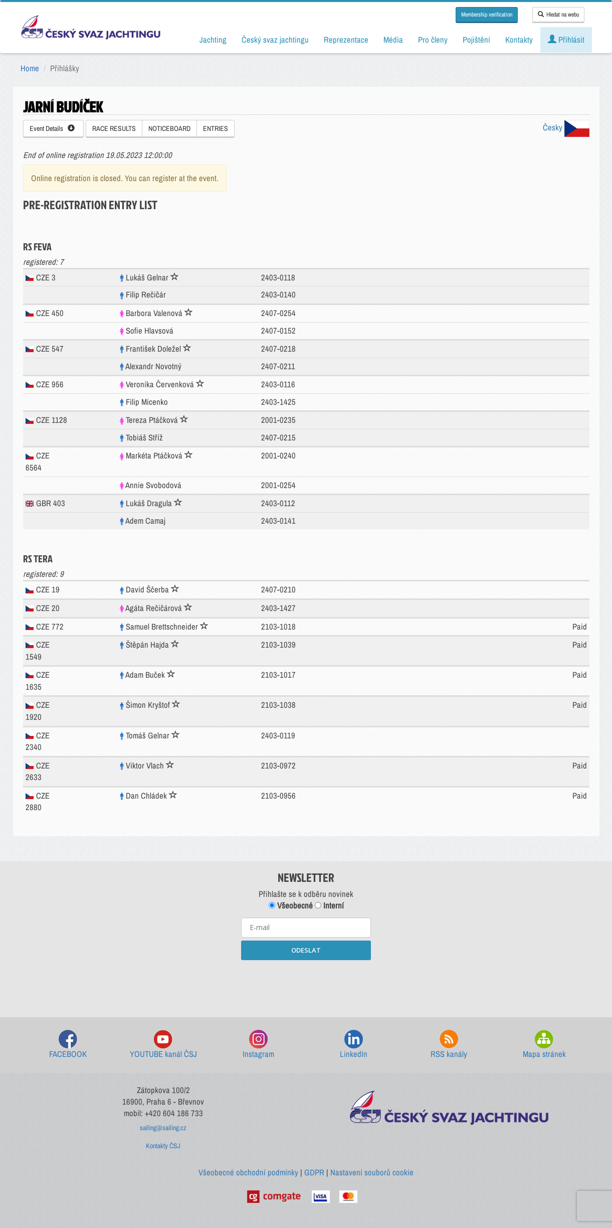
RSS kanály (449, 1044)
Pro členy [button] (433, 39)
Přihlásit (566, 39)
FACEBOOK (68, 1044)
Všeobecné (291, 905)
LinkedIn (353, 1044)
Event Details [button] (52, 128)
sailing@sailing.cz (163, 1127)
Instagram (258, 1044)
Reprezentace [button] (346, 39)
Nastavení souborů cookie (372, 1172)
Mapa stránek (544, 1044)
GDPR (314, 1172)
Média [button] (393, 39)
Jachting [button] (213, 39)
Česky (566, 127)
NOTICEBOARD (169, 128)
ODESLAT (306, 950)
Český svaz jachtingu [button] (275, 39)
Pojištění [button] (476, 39)
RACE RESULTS (114, 128)
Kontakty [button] (519, 39)
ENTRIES (215, 128)
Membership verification (486, 15)
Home (30, 68)
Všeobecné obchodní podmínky (248, 1172)
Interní (329, 905)
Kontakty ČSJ (163, 1145)
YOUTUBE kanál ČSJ (163, 1044)
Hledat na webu (558, 15)
